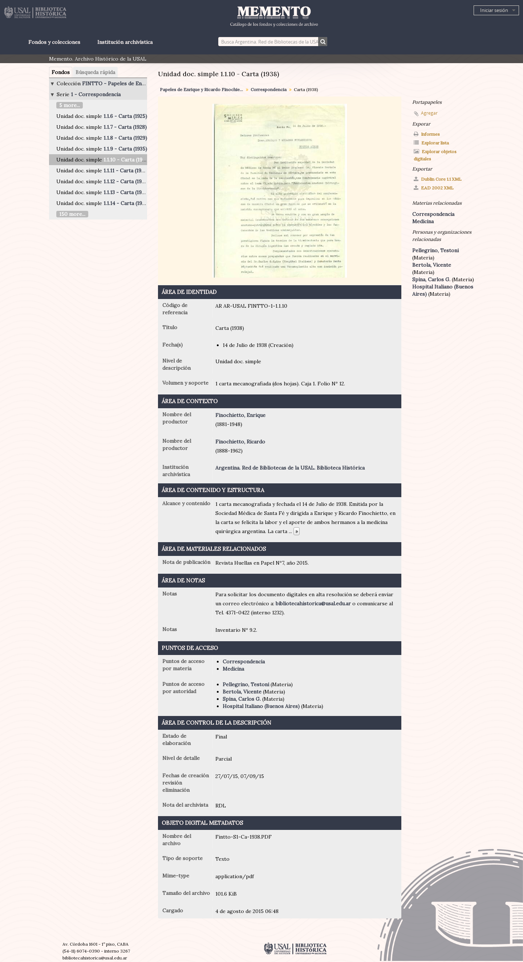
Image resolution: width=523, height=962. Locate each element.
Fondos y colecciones (54, 42)
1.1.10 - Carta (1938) (127, 159)
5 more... (69, 105)
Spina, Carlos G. (242, 699)
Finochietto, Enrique (240, 415)
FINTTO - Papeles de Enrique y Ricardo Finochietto (145, 83)
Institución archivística (125, 42)
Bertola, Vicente (242, 691)
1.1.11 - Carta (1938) (126, 170)
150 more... (72, 214)
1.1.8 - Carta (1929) (125, 138)
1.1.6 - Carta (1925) (125, 116)
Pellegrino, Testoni (246, 684)
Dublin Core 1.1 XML (438, 179)
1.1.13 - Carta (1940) (127, 192)
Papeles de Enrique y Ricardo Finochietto (202, 89)
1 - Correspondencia (96, 94)
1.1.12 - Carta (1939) (126, 181)
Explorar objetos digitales (435, 155)
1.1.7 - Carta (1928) (125, 127)
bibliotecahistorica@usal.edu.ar (313, 603)
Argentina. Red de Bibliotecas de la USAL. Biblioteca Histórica (290, 467)
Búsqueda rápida (95, 72)
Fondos (61, 72)
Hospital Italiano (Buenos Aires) (261, 706)
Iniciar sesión (494, 10)
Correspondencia (269, 89)
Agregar (429, 113)
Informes (427, 134)
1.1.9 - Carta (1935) (125, 149)
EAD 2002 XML (434, 188)
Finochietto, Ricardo (240, 441)
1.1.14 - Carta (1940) (127, 203)
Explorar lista (431, 143)
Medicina (233, 669)
